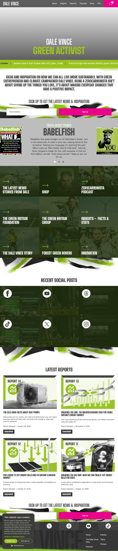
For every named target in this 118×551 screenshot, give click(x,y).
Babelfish (59, 132)
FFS (99, 4)
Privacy (103, 544)
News (54, 4)
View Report (9, 431)
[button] (18, 537)
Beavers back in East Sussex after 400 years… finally (43, 63)
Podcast (83, 4)
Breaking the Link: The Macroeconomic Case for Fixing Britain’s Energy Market (86, 413)
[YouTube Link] (88, 526)
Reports (73, 4)
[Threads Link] (69, 526)
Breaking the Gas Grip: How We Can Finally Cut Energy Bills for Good (86, 476)
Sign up (85, 112)
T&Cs (102, 540)
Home (88, 535)
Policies (103, 535)
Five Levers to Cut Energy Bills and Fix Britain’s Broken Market (29, 476)
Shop (92, 4)
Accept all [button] (11, 541)
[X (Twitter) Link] (49, 526)
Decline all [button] (25, 541)
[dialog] (18, 531)
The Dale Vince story (92, 541)
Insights (63, 4)
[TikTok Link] (108, 526)
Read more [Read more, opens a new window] (26, 533)
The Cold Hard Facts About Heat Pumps (21, 412)
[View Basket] (111, 4)
